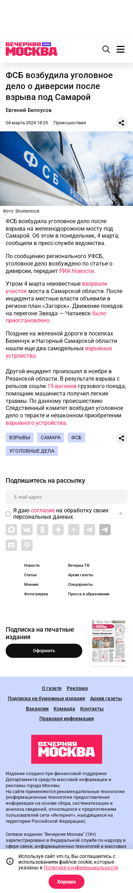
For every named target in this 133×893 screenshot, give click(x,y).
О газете (52, 688)
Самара (51, 437)
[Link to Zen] (58, 529)
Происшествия (70, 122)
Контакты (92, 709)
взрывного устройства (36, 422)
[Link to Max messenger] (11, 529)
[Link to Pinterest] (27, 545)
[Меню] (120, 49)
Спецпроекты (80, 585)
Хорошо (66, 882)
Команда (64, 709)
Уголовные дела (31, 451)
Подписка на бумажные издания (46, 699)
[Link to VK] (27, 529)
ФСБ (76, 437)
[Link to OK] (42, 529)
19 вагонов (62, 386)
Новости (31, 565)
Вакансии (37, 709)
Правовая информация (66, 719)
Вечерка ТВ (78, 565)
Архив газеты (80, 575)
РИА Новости (76, 271)
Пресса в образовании (88, 594)
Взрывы (19, 437)
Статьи (30, 575)
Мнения (31, 585)
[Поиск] (106, 49)
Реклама (77, 688)
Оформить (44, 650)
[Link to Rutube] (11, 545)
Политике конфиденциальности (81, 867)
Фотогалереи (36, 594)
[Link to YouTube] (73, 529)
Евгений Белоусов (29, 110)
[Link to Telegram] (89, 529)
